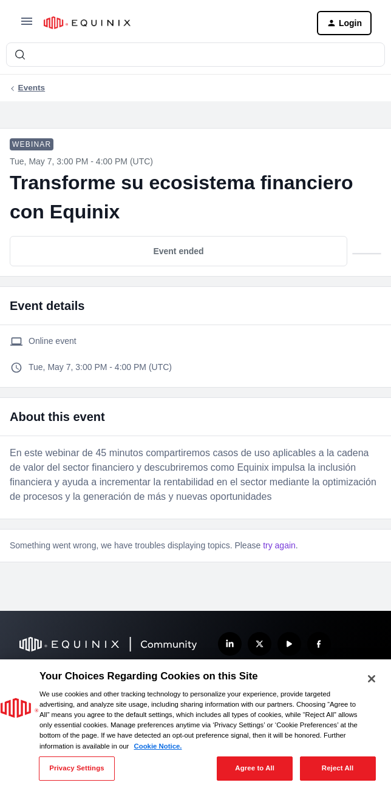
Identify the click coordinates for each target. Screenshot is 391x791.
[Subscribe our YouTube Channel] (289, 644)
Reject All (338, 768)
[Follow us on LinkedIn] (230, 644)
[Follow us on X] (259, 644)
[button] (26, 25)
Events (32, 87)
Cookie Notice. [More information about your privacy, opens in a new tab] (158, 746)
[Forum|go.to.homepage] (171, 22)
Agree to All (254, 768)
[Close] (371, 678)
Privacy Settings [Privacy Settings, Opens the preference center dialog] (76, 768)
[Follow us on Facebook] (319, 644)
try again (279, 545)
